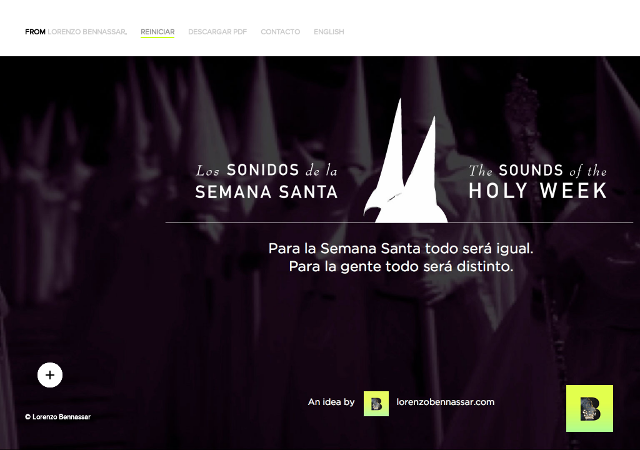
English (329, 32)
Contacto (280, 32)
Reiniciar (157, 32)
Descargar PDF (217, 32)
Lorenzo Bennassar (86, 32)
